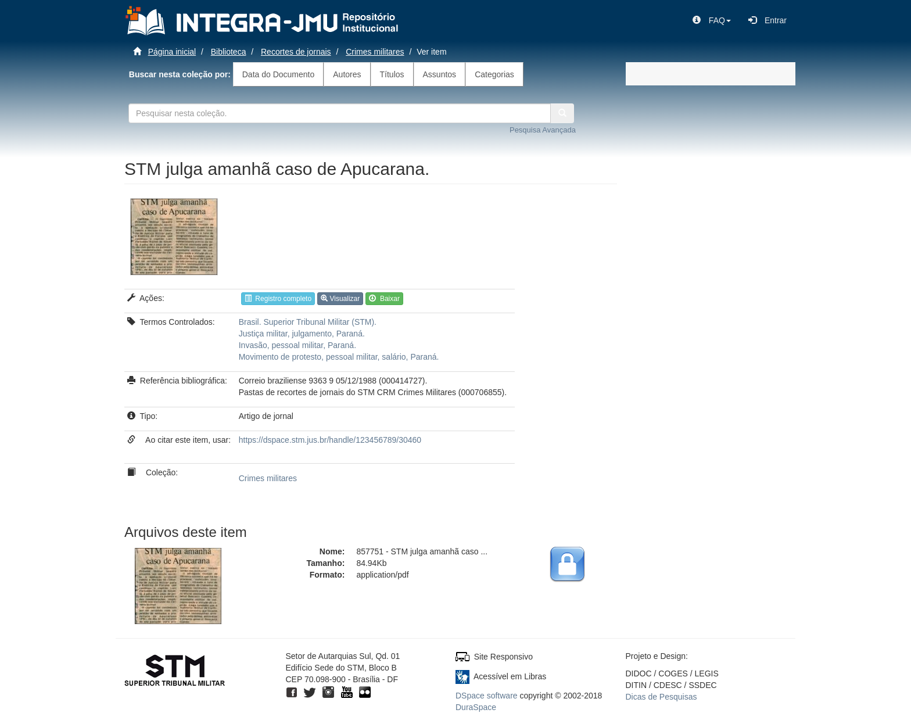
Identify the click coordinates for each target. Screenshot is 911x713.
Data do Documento (278, 74)
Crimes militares (375, 51)
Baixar (384, 299)
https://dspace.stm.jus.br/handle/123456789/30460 (330, 440)
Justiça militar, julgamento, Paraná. (302, 333)
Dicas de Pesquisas (661, 696)
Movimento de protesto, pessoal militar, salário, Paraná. (339, 356)
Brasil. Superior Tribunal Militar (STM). (307, 322)
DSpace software (487, 695)
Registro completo (278, 299)
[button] (712, 20)
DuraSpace (476, 707)
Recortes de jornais (296, 51)
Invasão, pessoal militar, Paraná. (297, 345)
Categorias (494, 74)
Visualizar (340, 299)
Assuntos (440, 74)
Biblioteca (228, 51)
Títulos (392, 74)
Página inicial (172, 51)
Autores (347, 74)
